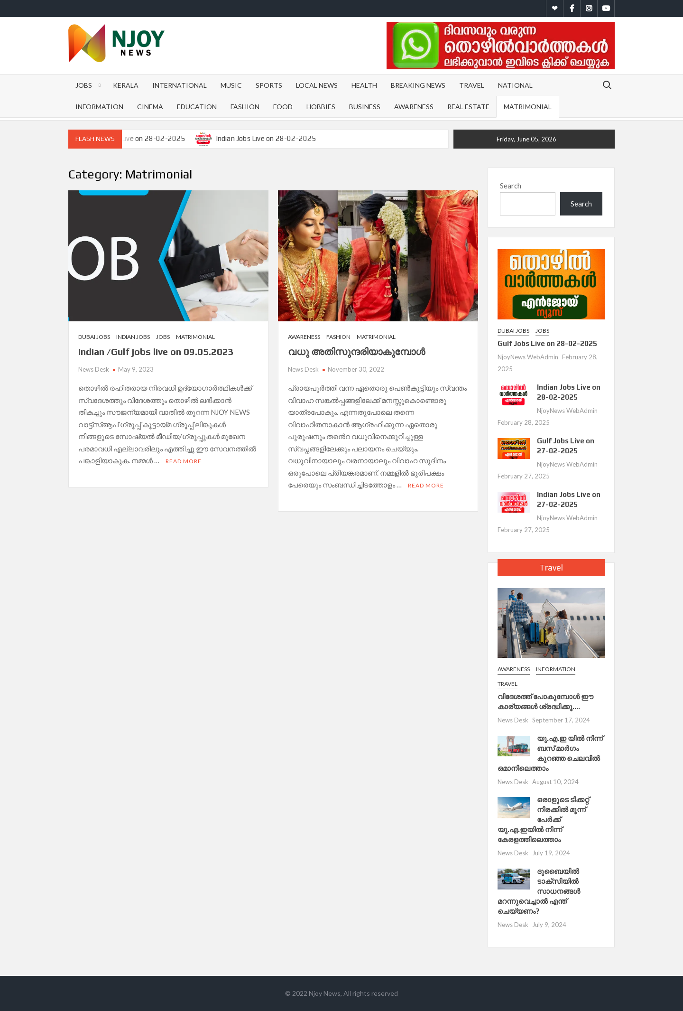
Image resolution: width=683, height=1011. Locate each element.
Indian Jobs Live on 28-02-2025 (266, 138)
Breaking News (418, 85)
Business (364, 107)
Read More (184, 461)
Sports (269, 85)
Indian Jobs (133, 336)
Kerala (125, 85)
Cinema (150, 107)
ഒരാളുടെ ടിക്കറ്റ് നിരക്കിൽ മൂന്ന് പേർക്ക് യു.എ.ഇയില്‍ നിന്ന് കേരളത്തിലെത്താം (543, 819)
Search (510, 185)
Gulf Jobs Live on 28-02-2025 (138, 138)
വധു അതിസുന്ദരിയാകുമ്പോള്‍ (356, 351)
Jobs (83, 85)
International (179, 85)
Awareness (414, 107)
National (515, 85)
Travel (471, 85)
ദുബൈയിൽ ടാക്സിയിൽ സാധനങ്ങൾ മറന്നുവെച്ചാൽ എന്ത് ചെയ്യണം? (539, 891)
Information (99, 107)
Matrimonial (528, 107)
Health (364, 85)
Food (283, 107)
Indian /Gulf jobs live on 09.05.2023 (156, 351)
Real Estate (468, 107)
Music (231, 85)
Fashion (245, 107)
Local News (317, 85)
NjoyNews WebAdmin (528, 357)
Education (197, 107)
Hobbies (320, 107)
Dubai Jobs (94, 336)
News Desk (93, 369)
